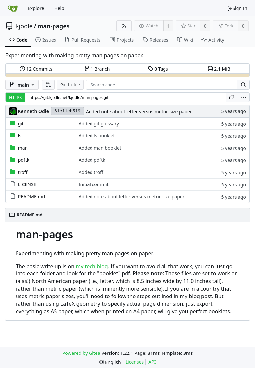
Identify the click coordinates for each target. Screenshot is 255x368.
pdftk (24, 160)
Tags (158, 69)
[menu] (243, 97)
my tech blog (92, 266)
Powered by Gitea (81, 353)
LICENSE (27, 184)
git (21, 123)
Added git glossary (99, 123)
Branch (97, 69)
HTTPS (15, 97)
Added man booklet (100, 148)
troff (23, 172)
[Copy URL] (231, 97)
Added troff (91, 172)
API (152, 362)
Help (59, 8)
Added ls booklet (97, 135)
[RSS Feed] (124, 25)
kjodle (24, 26)
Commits (36, 69)
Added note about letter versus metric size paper (139, 111)
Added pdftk (92, 160)
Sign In (237, 8)
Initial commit (94, 184)
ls (19, 135)
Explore (36, 8)
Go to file (70, 84)
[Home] (12, 8)
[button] (48, 85)
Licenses (135, 362)
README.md (31, 196)
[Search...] (243, 85)
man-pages (53, 26)
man (23, 148)
